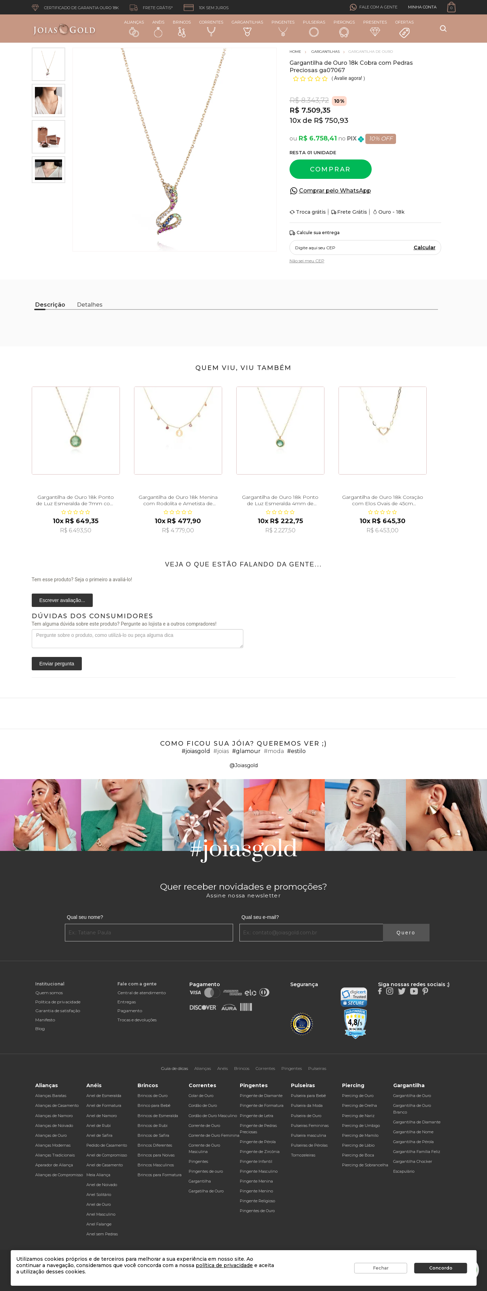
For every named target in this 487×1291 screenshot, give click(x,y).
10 (295, 120)
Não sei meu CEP (307, 260)
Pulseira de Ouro (306, 1115)
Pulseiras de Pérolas (309, 1145)
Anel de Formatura (103, 1105)
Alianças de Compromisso (59, 1174)
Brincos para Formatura (160, 1174)
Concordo (440, 1268)
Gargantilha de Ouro (412, 1095)
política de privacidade (224, 1265)
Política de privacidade (57, 1001)
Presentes (375, 28)
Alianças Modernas (53, 1145)
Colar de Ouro (201, 1095)
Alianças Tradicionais (55, 1155)
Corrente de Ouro (204, 1125)
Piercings (344, 28)
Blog (40, 1028)
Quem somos (49, 992)
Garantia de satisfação (57, 1010)
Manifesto (45, 1019)
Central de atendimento (141, 992)
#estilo (296, 751)
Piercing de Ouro (357, 1095)
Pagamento (129, 1010)
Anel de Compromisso (106, 1155)
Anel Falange (98, 1224)
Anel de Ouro (98, 1204)
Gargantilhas (247, 28)
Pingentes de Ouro (257, 1210)
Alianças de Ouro (51, 1135)
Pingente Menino (256, 1191)
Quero (406, 932)
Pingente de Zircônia (260, 1151)
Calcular (425, 247)
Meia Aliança (98, 1174)
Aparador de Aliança (54, 1164)
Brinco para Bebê (154, 1105)
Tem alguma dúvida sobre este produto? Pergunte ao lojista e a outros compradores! (124, 624)
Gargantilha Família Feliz (416, 1151)
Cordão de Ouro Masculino (213, 1115)
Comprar (330, 169)
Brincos (182, 28)
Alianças (134, 28)
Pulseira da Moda (307, 1105)
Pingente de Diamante (261, 1095)
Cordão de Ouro (203, 1105)
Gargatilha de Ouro (206, 1191)
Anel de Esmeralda (103, 1095)
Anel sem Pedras (102, 1234)
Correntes (211, 28)
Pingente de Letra (256, 1115)
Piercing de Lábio (358, 1145)
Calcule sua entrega (315, 233)
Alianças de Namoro (54, 1115)
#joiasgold (196, 751)
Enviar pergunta (56, 663)
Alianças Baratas (50, 1095)
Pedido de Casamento (106, 1145)
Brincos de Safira (153, 1135)
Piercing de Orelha (359, 1105)
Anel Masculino (100, 1214)
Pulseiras (314, 29)
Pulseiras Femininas (310, 1125)
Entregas (126, 1001)
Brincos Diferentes (155, 1145)
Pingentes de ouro (206, 1171)
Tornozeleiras (303, 1155)
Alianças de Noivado (54, 1125)
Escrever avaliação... (62, 600)
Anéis (158, 28)
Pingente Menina (256, 1181)
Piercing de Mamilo (360, 1135)
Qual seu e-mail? (260, 917)
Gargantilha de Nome (413, 1131)
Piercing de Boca (358, 1155)
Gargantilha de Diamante (416, 1122)
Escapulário (403, 1171)
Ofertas (404, 29)
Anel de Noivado (101, 1184)
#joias (221, 751)
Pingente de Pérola (258, 1141)
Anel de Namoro (101, 1115)
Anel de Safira (99, 1135)
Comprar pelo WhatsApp (335, 190)
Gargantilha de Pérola (413, 1141)
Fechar (381, 1268)
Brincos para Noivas (156, 1155)
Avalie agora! (348, 78)
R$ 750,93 (331, 120)
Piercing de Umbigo (361, 1125)
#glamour (246, 751)
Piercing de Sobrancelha (365, 1164)
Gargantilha (200, 1181)
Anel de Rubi (98, 1125)
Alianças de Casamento (57, 1105)
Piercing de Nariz (358, 1115)
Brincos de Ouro (153, 1095)
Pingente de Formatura (262, 1105)
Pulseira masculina (308, 1135)
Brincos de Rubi (153, 1125)
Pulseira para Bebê (308, 1095)
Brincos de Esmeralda (158, 1115)
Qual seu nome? (85, 917)
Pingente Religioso (257, 1200)
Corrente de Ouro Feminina (214, 1135)
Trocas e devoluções (137, 1019)
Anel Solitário (98, 1194)
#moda (274, 751)
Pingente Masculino (259, 1171)
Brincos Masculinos (156, 1164)
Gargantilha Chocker (412, 1161)
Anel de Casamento (104, 1164)
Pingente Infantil (256, 1161)
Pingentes (283, 28)
